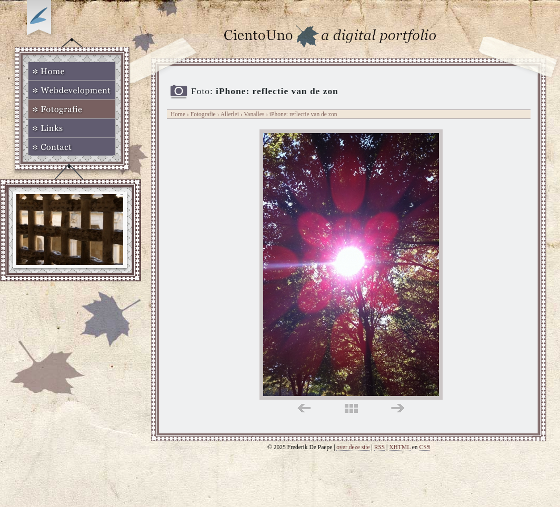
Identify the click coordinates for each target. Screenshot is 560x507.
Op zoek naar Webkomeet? (40, 19)
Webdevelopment (72, 89)
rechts (398, 408)
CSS (424, 447)
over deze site (352, 447)
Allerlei (230, 114)
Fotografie (72, 108)
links (304, 408)
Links (72, 127)
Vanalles (255, 114)
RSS (379, 447)
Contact (72, 146)
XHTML (400, 447)
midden (351, 408)
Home (72, 71)
